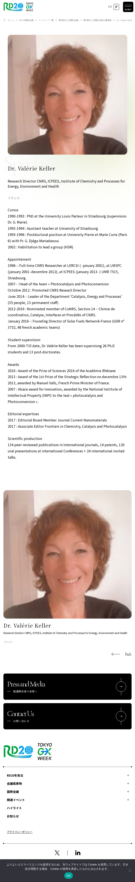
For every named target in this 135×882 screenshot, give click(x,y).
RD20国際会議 (26, 20)
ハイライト (14, 807)
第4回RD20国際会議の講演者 (97, 20)
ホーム (11, 20)
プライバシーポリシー (20, 831)
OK (68, 875)
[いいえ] (130, 870)
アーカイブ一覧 (46, 20)
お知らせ (13, 816)
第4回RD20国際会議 (68, 20)
